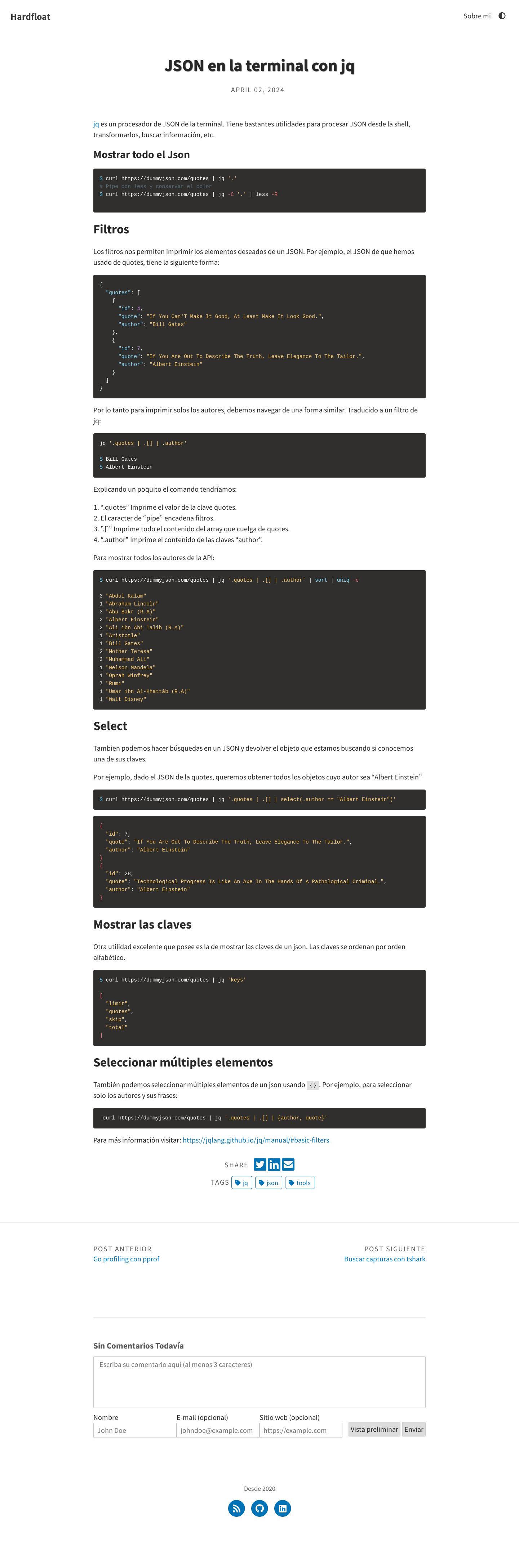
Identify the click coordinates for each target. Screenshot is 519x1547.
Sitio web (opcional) (290, 1431)
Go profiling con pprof (176, 1268)
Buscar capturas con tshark (343, 1268)
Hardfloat (30, 16)
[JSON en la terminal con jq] (502, 15)
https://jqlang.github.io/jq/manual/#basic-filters (256, 1153)
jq (96, 123)
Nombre (105, 1431)
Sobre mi (477, 15)
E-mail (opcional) (202, 1431)
